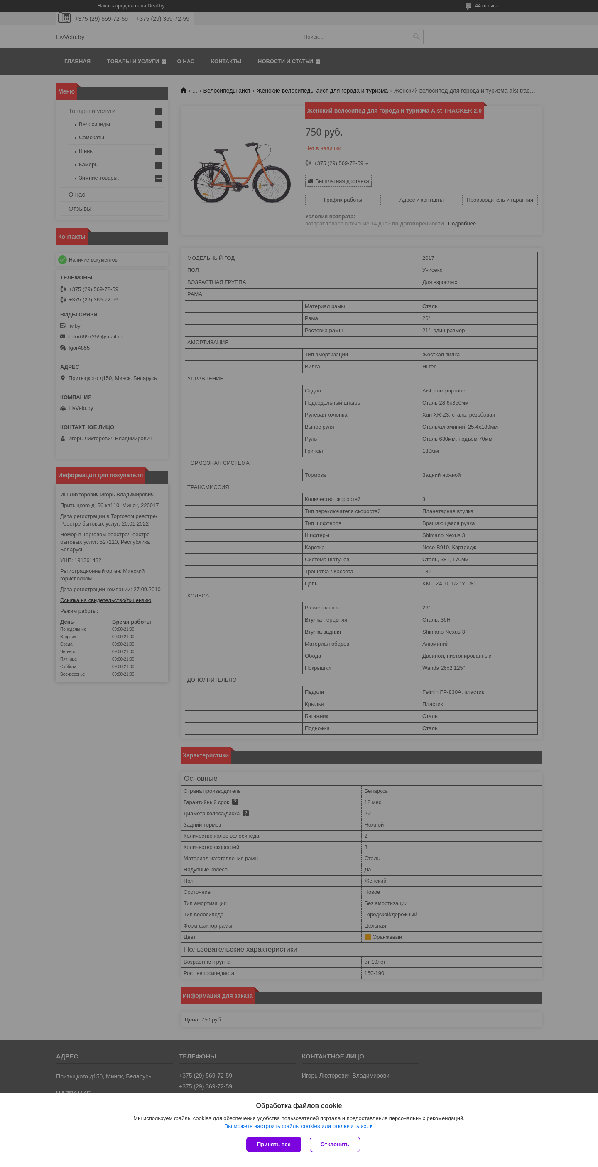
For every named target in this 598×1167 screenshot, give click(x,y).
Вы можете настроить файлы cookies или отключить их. (296, 1126)
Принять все (274, 1144)
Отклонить (335, 1144)
